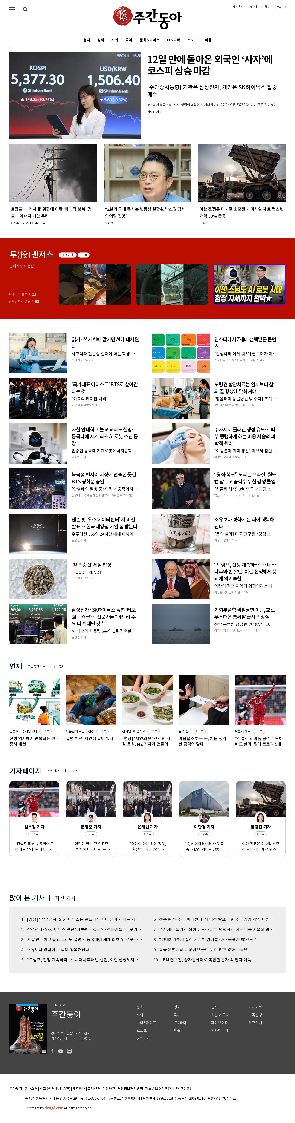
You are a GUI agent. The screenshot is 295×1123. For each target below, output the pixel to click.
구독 (84, 255)
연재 (214, 1007)
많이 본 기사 (27, 898)
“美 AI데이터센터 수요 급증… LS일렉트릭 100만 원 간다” (204, 846)
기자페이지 (219, 1030)
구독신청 (255, 1015)
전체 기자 (53, 771)
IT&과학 (173, 40)
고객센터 (93, 1089)
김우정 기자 (34, 827)
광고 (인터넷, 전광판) (55, 1089)
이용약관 (108, 1089)
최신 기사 (65, 898)
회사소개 (31, 1089)
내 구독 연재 (57, 666)
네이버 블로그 (21, 294)
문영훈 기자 (91, 827)
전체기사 (143, 1038)
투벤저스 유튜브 (22, 301)
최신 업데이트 (36, 666)
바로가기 (68, 255)
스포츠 (192, 40)
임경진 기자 (261, 827)
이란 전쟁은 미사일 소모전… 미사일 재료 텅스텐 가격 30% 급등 (261, 846)
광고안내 (255, 1023)
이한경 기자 (204, 827)
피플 (208, 40)
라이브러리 (219, 1023)
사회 (114, 40)
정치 (86, 40)
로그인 (280, 7)
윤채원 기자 (147, 827)
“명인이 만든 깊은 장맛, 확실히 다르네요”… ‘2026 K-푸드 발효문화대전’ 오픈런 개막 (91, 846)
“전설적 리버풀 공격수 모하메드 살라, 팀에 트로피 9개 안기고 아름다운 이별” (34, 846)
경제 (100, 40)
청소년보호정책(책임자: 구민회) (168, 1089)
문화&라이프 (150, 40)
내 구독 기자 (70, 771)
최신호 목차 (220, 1015)
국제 (128, 40)
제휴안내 (78, 1089)
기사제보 (255, 1007)
